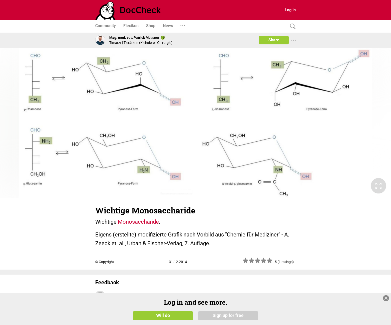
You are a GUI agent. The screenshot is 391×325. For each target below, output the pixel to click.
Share (273, 40)
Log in (290, 10)
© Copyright (104, 262)
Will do (163, 315)
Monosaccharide (138, 222)
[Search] (291, 26)
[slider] (258, 262)
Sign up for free (228, 315)
